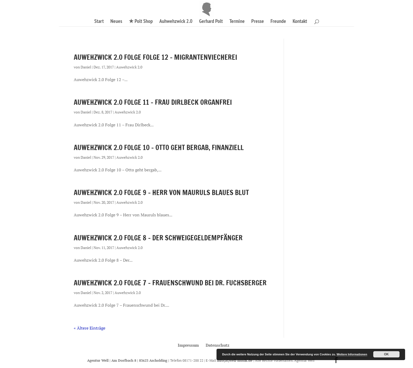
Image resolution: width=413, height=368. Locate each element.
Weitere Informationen (352, 354)
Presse (257, 21)
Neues (116, 21)
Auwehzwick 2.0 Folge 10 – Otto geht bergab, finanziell (159, 147)
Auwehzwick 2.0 (129, 66)
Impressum (188, 345)
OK (386, 354)
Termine (237, 21)
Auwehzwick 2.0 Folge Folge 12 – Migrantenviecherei (155, 57)
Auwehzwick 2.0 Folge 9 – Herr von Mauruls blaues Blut (161, 192)
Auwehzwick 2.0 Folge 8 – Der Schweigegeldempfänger (158, 238)
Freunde (278, 21)
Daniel (86, 66)
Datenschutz (217, 345)
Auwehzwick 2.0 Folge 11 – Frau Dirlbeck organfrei (153, 102)
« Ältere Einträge (89, 328)
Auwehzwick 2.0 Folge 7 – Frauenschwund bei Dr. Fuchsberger (170, 283)
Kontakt (300, 21)
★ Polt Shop (141, 21)
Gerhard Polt (211, 21)
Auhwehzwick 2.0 (176, 21)
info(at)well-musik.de (235, 360)
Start (99, 21)
